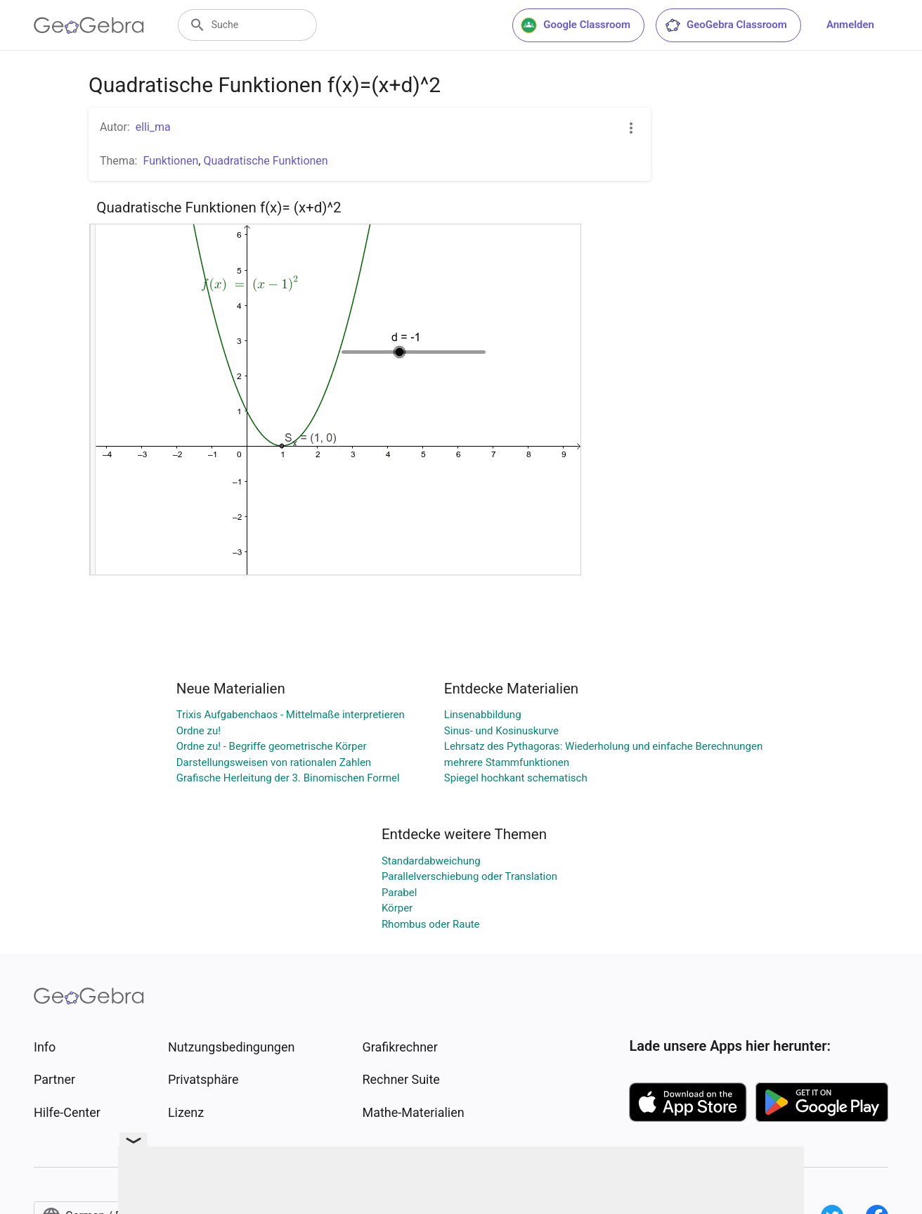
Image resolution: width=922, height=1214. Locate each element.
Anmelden (850, 24)
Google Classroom (575, 25)
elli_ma (153, 127)
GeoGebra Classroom (725, 25)
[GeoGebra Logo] (89, 25)
